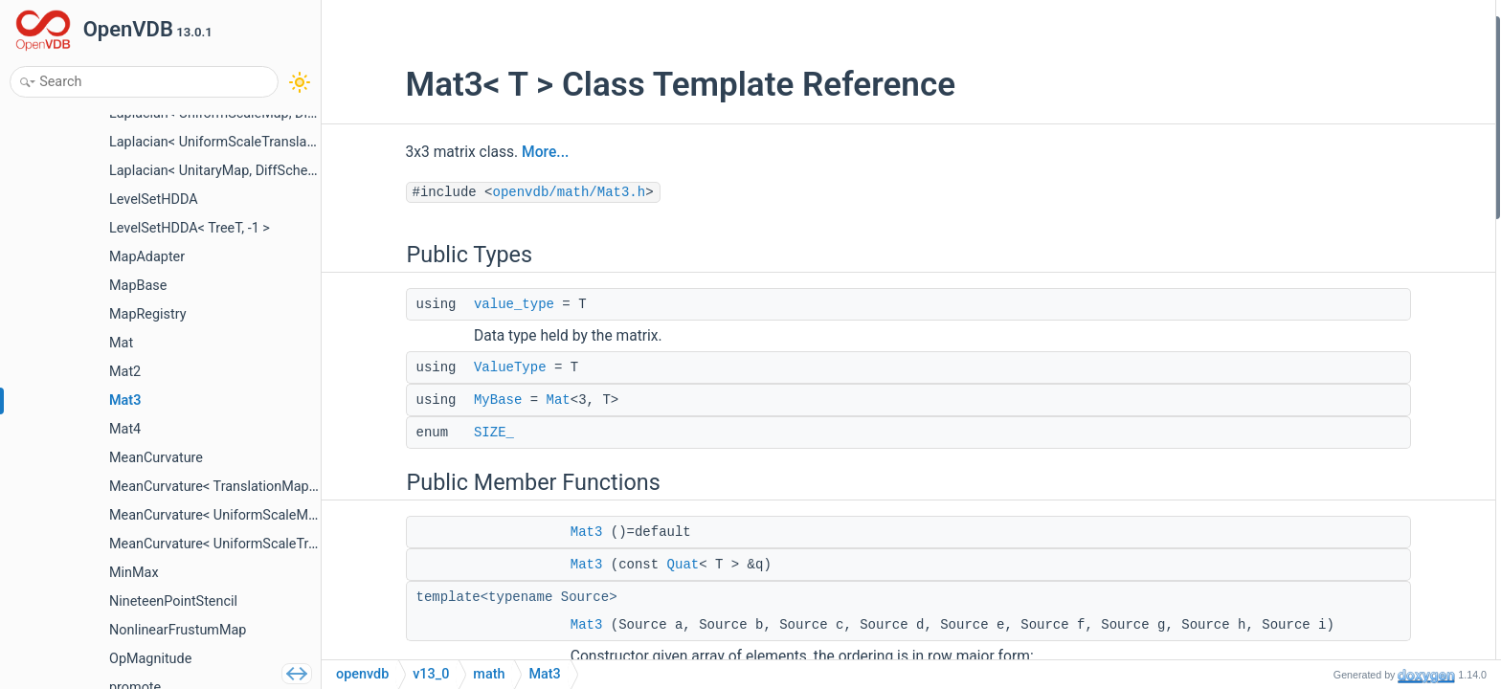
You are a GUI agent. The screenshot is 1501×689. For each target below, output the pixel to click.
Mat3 (520, 532)
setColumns (1327, 540)
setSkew (1317, 592)
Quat (617, 564)
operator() (1322, 463)
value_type (448, 304)
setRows (1317, 514)
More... (480, 152)
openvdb (362, 674)
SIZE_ (428, 432)
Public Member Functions (1351, 155)
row (1303, 386)
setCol (1311, 412)
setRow (1314, 360)
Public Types (1314, 27)
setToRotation (1333, 617)
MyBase (432, 400)
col (1302, 438)
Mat (492, 400)
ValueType (444, 367)
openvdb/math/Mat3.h (503, 192)
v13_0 (431, 674)
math (488, 674)
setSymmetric (1333, 566)
